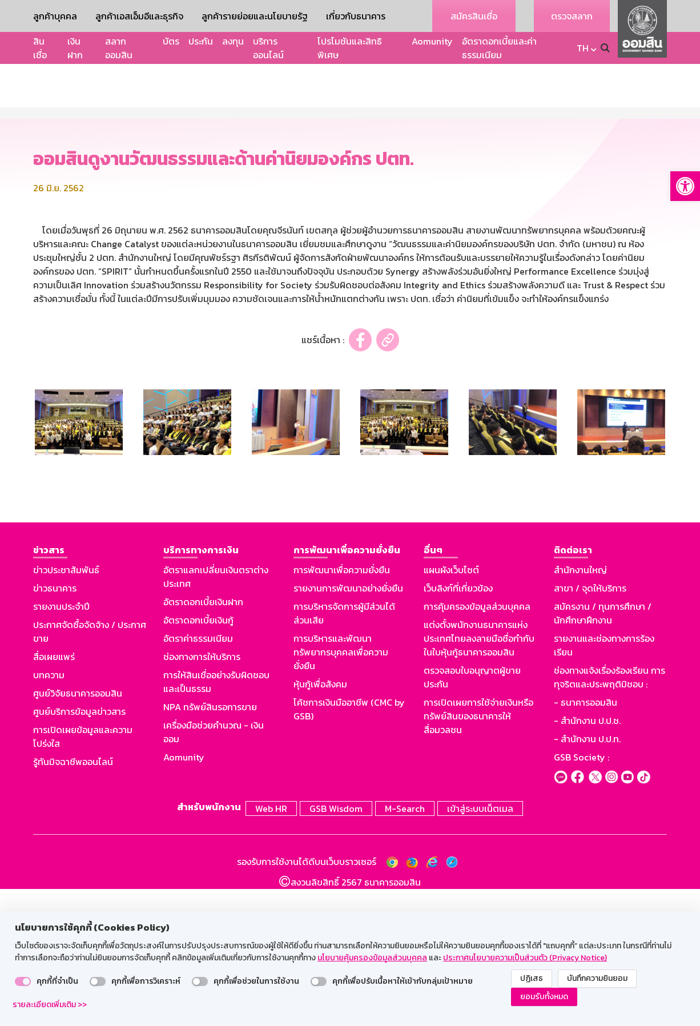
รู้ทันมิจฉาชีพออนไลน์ (73, 901)
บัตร (171, 41)
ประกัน (200, 41)
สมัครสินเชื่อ (473, 16)
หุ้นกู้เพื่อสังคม (320, 823)
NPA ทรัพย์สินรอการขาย (210, 846)
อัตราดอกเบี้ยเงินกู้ (198, 759)
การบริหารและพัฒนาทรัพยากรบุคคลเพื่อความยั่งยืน (340, 791)
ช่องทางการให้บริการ (201, 796)
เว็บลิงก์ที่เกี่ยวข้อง (458, 727)
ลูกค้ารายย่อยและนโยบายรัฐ (255, 16)
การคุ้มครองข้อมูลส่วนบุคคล (477, 746)
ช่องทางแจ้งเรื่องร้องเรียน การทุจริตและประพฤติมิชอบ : (609, 816)
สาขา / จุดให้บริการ (590, 727)
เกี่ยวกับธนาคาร (355, 16)
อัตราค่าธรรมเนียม (198, 777)
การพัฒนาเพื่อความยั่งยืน (341, 709)
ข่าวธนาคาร (55, 727)
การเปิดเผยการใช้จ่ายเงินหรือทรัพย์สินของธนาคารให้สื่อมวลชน (478, 855)
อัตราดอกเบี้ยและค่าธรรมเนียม (499, 48)
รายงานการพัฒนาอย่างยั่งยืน (348, 727)
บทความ (49, 814)
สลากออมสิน (118, 48)
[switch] (23, 981)
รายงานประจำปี (61, 746)
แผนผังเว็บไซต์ (451, 709)
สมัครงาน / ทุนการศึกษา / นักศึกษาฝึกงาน (602, 752)
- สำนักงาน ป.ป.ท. (587, 878)
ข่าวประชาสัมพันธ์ (66, 709)
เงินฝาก (75, 48)
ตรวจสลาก (572, 16)
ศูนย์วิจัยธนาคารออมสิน (77, 832)
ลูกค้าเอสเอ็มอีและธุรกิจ (139, 16)
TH (583, 48)
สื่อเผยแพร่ (54, 796)
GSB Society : (581, 896)
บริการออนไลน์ (268, 48)
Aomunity (432, 41)
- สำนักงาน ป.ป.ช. (587, 860)
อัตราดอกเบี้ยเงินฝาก (203, 741)
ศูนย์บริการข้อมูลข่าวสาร (79, 851)
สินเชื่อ (40, 48)
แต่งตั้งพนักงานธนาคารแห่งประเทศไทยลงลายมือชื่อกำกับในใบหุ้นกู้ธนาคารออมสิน (479, 777)
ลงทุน (233, 41)
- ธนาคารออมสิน (585, 841)
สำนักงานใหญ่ (580, 709)
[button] (685, 186)
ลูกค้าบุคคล (55, 16)
